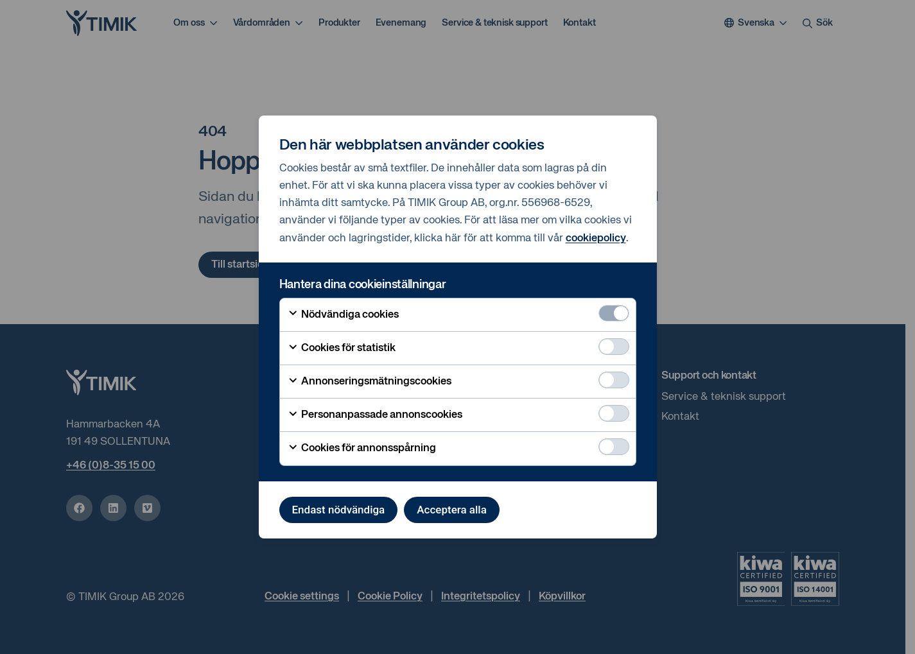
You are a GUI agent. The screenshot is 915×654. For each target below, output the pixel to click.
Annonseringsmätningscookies (369, 382)
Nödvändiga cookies (343, 314)
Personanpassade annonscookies (375, 415)
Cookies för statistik (342, 348)
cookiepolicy (596, 238)
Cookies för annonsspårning (362, 448)
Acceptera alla (452, 509)
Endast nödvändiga (338, 509)
